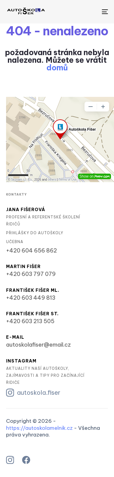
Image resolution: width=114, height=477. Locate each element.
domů (57, 67)
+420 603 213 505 (30, 321)
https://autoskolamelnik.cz (39, 428)
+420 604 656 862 (31, 250)
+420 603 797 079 (31, 274)
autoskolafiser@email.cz (38, 344)
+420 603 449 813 (30, 298)
